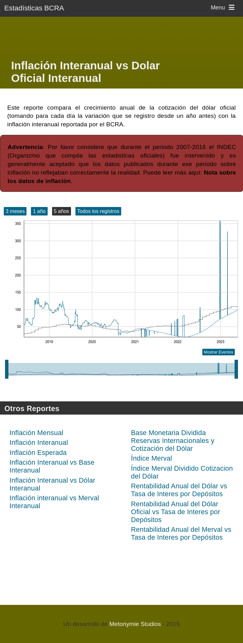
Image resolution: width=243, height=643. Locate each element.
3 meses (15, 211)
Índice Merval (151, 458)
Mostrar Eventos (218, 352)
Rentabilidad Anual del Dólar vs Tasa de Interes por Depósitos (179, 490)
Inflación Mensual (36, 433)
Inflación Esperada (38, 452)
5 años (61, 211)
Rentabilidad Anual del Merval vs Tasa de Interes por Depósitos (181, 533)
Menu (224, 7)
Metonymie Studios (135, 624)
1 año (39, 211)
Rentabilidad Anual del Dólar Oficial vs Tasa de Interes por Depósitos (175, 512)
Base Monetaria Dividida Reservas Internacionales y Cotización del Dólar (172, 440)
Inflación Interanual (38, 442)
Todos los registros (98, 211)
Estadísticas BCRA (34, 8)
